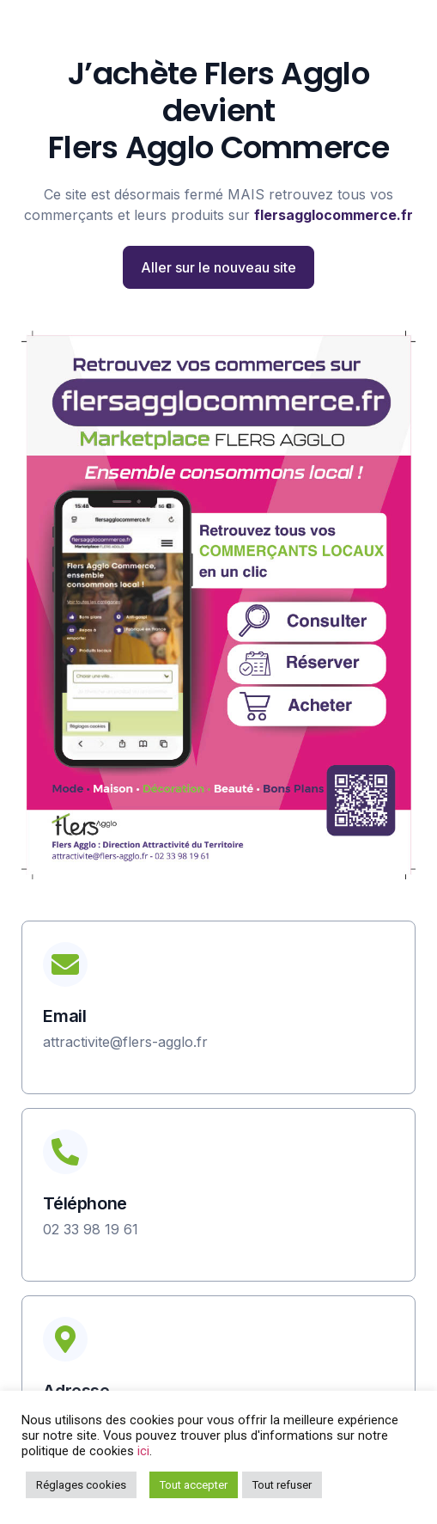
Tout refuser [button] (282, 1484)
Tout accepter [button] (194, 1484)
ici (143, 1451)
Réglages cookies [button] (81, 1484)
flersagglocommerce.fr (333, 214)
